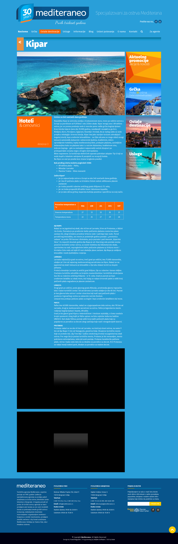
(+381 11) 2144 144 (60, 501)
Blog (91, 31)
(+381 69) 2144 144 (74, 501)
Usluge (66, 31)
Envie (113, 539)
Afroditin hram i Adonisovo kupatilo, (93, 189)
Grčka (34, 31)
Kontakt (133, 31)
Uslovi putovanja (105, 31)
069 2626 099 (110, 501)
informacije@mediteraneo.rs (106, 504)
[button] (19, 83)
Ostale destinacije (50, 31)
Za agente (155, 31)
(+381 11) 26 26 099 (97, 501)
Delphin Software (99, 539)
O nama (122, 31)
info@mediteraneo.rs (66, 504)
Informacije (79, 31)
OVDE (89, 163)
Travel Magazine (75, 539)
